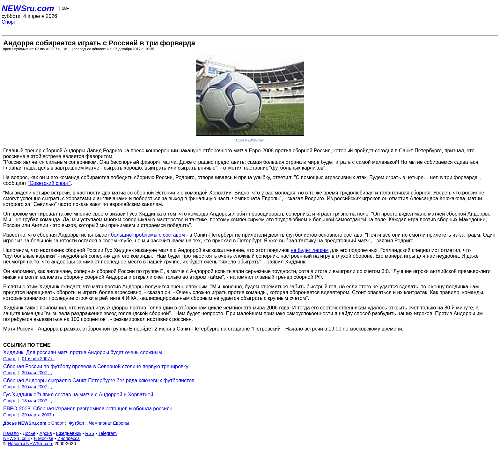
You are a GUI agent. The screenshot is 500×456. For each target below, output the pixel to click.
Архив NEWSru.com (249, 140)
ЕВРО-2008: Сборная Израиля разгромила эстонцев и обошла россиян (87, 408)
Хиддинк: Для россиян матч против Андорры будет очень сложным (82, 352)
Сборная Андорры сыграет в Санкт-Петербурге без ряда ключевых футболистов (99, 380)
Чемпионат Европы (109, 423)
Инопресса (68, 438)
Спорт (9, 22)
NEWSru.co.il (16, 438)
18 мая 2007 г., (37, 400)
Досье (29, 433)
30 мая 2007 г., (37, 372)
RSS (89, 433)
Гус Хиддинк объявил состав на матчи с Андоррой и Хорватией (78, 394)
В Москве (43, 438)
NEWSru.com (28, 8)
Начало (11, 433)
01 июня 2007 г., (38, 358)
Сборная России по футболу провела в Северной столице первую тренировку (95, 366)
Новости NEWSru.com (30, 443)
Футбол (76, 423)
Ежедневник (68, 433)
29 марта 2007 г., (39, 414)
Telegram (108, 433)
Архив (46, 433)
